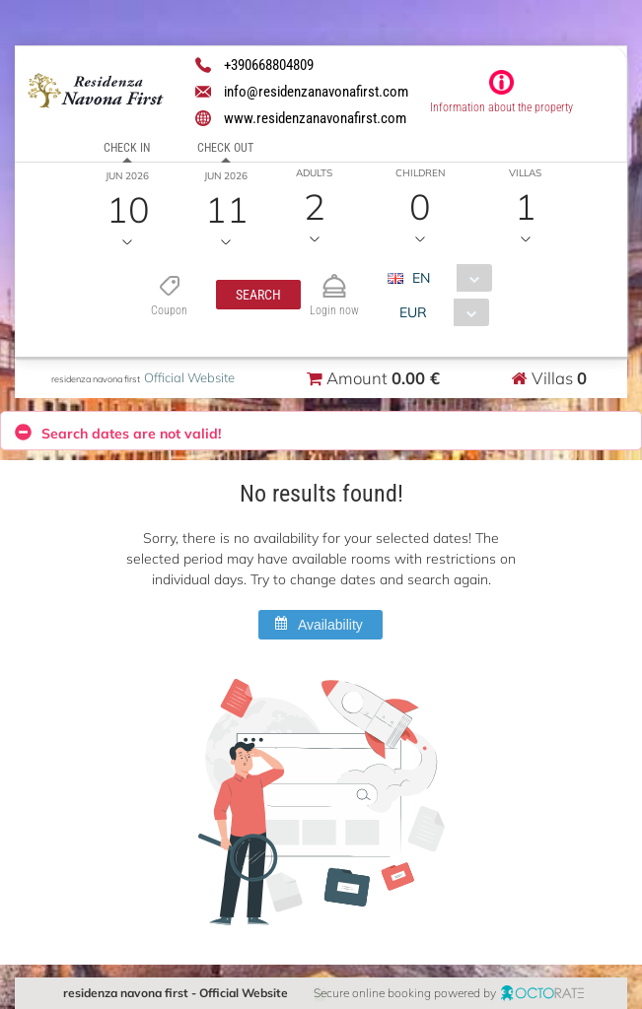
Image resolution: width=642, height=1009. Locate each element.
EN (421, 278)
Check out (225, 148)
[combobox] (447, 278)
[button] (258, 294)
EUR (413, 312)
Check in (127, 148)
